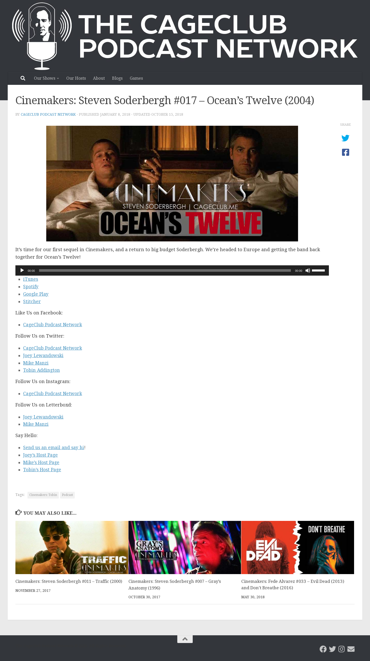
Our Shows (44, 78)
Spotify (31, 286)
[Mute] (307, 270)
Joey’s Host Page (41, 455)
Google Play (36, 294)
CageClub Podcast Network (49, 114)
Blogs (117, 78)
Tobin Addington (42, 370)
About (99, 78)
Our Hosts (76, 78)
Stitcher (32, 301)
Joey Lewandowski (44, 355)
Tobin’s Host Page (43, 469)
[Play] (22, 270)
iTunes (31, 279)
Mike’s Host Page (42, 462)
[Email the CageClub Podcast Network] (351, 649)
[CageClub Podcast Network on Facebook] (323, 649)
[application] (172, 270)
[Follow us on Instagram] (341, 649)
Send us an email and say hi (54, 447)
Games (136, 78)
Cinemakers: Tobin (43, 495)
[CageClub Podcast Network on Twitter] (332, 649)
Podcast (67, 495)
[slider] (165, 270)
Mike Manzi (36, 363)
